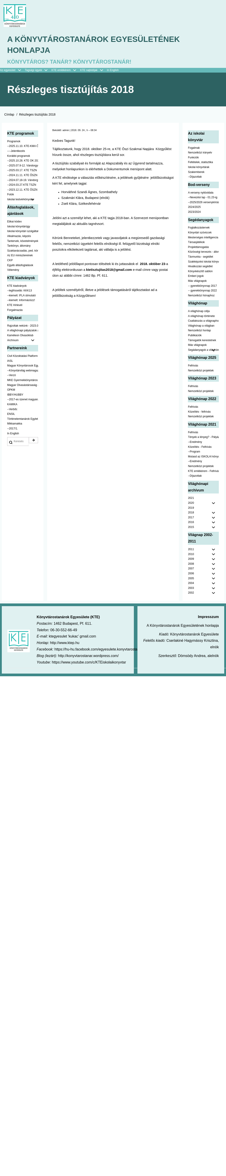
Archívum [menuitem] (22, 341)
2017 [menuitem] (191, 518)
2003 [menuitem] (191, 589)
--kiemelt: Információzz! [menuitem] (21, 301)
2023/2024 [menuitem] (194, 213)
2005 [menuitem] (191, 579)
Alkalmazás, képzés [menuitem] (19, 237)
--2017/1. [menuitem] (12, 429)
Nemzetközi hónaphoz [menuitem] (201, 296)
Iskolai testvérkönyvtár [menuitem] (22, 200)
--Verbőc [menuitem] (12, 410)
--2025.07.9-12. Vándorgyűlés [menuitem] (22, 166)
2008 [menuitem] (191, 564)
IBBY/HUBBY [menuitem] (15, 395)
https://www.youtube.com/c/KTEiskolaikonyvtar (89, 663)
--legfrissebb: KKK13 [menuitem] (19, 291)
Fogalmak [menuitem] (194, 149)
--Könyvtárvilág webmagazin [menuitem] (22, 371)
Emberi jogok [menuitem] (196, 277)
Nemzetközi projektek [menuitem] (201, 371)
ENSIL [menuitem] (11, 415)
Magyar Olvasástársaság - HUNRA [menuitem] (22, 386)
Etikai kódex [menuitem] (14, 222)
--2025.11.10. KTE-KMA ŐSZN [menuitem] (22, 147)
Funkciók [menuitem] (193, 158)
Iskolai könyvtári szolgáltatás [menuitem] (22, 232)
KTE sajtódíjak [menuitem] (88, 71)
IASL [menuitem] (10, 362)
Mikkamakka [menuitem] (14, 424)
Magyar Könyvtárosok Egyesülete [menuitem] (22, 366)
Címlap (9, 115)
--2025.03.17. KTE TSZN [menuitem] (22, 171)
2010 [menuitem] (191, 555)
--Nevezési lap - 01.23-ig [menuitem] (202, 198)
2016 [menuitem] (191, 523)
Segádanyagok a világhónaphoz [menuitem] (203, 351)
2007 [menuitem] (191, 569)
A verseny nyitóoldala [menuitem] (200, 193)
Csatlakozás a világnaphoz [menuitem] (203, 321)
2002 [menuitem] (191, 594)
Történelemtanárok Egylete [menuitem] (22, 420)
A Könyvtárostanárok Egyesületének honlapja (96, 45)
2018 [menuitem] (191, 513)
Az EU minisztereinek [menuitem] (20, 256)
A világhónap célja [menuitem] (199, 312)
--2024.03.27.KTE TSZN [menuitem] (21, 185)
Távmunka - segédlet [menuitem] (200, 257)
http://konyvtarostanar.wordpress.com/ (88, 657)
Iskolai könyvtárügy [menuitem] (18, 227)
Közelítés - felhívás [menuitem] (199, 412)
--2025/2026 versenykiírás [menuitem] (203, 203)
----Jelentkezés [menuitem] (16, 152)
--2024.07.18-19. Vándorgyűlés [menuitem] (22, 181)
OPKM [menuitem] (11, 390)
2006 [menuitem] (191, 574)
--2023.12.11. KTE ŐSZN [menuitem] (22, 190)
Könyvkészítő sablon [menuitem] (200, 272)
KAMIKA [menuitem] (12, 405)
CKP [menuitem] (10, 261)
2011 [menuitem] (191, 550)
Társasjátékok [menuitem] (196, 243)
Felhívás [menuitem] (193, 366)
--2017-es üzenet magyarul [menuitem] (22, 400)
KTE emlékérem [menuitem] (65, 71)
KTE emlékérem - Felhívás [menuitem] (203, 472)
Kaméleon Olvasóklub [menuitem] (20, 336)
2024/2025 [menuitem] (194, 208)
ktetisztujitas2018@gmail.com (109, 271)
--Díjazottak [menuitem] (195, 177)
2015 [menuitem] (191, 528)
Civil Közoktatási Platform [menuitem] (22, 357)
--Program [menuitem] (194, 452)
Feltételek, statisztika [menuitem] (200, 163)
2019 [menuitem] (191, 508)
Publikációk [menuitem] (195, 336)
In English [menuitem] (113, 71)
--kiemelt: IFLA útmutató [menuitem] (21, 296)
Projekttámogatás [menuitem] (198, 248)
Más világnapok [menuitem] (197, 282)
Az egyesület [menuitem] (12, 71)
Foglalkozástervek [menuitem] (199, 228)
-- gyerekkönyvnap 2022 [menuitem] (202, 291)
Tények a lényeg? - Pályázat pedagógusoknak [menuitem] (203, 438)
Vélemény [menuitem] (13, 271)
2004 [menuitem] (191, 584)
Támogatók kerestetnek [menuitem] (202, 341)
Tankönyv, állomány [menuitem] (19, 246)
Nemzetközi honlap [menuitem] (199, 331)
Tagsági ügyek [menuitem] (38, 71)
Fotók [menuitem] (10, 195)
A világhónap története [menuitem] (201, 317)
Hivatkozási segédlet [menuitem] (200, 267)
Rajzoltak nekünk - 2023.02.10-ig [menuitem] (22, 326)
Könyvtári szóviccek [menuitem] (199, 233)
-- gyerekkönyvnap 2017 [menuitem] (202, 287)
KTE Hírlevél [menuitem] (14, 306)
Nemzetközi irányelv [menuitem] (200, 153)
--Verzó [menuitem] (11, 376)
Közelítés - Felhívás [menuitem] (199, 448)
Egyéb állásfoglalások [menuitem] (20, 266)
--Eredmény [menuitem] (195, 443)
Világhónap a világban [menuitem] (201, 326)
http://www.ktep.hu (64, 644)
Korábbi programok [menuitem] (18, 157)
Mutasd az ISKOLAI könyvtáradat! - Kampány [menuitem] (203, 457)
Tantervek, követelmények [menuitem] (22, 242)
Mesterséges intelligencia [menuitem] (203, 238)
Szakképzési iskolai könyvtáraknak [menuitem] (203, 262)
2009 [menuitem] (191, 560)
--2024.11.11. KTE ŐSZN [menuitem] (22, 176)
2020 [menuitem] (191, 504)
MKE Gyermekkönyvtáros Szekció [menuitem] (22, 381)
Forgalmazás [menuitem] (15, 311)
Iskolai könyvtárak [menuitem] (198, 168)
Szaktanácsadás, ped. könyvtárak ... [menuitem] (22, 251)
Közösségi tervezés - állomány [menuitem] (203, 252)
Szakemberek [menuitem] (196, 173)
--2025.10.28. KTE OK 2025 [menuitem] (22, 161)
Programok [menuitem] (13, 142)
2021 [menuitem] (191, 499)
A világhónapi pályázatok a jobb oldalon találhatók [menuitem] (22, 331)
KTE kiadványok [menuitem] (17, 287)
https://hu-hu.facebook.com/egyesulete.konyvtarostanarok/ (100, 650)
